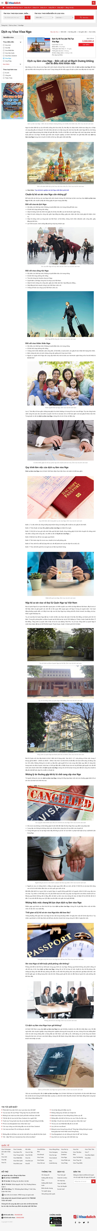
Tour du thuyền (62, 1186)
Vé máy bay (61, 1180)
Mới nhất (63, 32)
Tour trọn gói (61, 1175)
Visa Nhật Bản (17, 1158)
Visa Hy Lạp (53, 1155)
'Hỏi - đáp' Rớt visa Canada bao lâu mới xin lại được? (19, 1137)
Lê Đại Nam (21, 1175)
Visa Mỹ (3, 1160)
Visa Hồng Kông (54, 1149)
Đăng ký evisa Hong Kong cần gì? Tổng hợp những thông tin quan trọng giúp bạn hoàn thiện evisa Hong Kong (71, 1130)
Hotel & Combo (62, 1178)
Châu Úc (43, 7)
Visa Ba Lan (29, 1161)
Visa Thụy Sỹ (77, 1160)
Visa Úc (3, 1162)
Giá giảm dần (82, 32)
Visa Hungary (53, 1152)
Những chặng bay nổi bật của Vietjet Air (63, 1113)
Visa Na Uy (64, 1149)
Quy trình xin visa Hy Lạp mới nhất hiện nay (64, 1137)
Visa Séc (75, 1149)
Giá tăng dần (72, 32)
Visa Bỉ (27, 1163)
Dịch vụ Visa (12, 25)
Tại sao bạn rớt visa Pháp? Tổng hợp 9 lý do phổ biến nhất (21, 1113)
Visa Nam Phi (17, 1152)
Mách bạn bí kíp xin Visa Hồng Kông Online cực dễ (66, 1115)
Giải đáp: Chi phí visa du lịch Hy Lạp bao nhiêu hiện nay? (68, 1121)
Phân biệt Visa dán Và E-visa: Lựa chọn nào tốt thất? (19, 1110)
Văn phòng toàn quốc (48, 1194)
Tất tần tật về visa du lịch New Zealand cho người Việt (20, 1118)
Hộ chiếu (28, 1149)
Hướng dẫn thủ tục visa (13, 7)
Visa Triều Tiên (89, 1149)
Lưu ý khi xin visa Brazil (58, 1126)
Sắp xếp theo (54, 32)
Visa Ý (87, 1152)
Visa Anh (4, 1157)
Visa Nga (20, 25)
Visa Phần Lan (65, 1160)
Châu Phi (51, 7)
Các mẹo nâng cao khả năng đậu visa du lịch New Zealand (21, 1126)
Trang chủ (4, 25)
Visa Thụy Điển (77, 1163)
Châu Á (35, 7)
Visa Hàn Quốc (18, 1161)
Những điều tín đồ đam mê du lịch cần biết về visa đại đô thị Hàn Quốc (24, 1134)
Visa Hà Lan (41, 1163)
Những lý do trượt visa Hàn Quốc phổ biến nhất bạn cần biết (21, 1115)
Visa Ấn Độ (28, 1155)
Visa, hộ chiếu (61, 1183)
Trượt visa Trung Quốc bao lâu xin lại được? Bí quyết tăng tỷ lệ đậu (23, 1121)
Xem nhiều (92, 32)
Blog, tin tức (70, 7)
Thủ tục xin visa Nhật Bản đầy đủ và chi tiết (64, 1124)
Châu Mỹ (60, 7)
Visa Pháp (64, 1163)
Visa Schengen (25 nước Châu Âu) (6, 1151)
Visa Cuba (40, 1157)
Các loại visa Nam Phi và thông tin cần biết (16, 1129)
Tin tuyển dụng (46, 1191)
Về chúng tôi (45, 1175)
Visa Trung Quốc (18, 1155)
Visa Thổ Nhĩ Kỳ (78, 1157)
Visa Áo (27, 1158)
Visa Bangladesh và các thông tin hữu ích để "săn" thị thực (69, 1134)
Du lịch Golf (60, 1189)
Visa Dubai (40, 1160)
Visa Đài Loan (17, 1163)
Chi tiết (86, 45)
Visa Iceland (53, 1158)
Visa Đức (88, 1158)
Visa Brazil (40, 1154)
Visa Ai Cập (29, 1152)
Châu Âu (27, 7)
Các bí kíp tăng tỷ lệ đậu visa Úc (61, 1110)
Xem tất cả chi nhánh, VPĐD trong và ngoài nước (19, 1195)
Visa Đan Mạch (89, 1155)
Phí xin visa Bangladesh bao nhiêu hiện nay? (16, 1124)
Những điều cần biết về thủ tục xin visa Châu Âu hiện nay (68, 1118)
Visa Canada (17, 1149)
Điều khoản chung (47, 1188)
